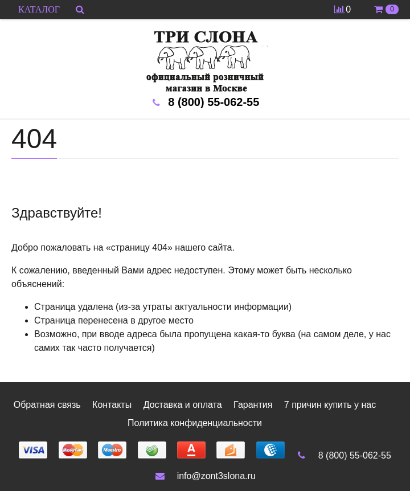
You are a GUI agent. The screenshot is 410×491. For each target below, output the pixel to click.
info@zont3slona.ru (205, 476)
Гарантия (252, 405)
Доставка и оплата (183, 405)
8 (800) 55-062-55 (343, 455)
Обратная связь (47, 405)
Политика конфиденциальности (195, 423)
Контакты (112, 405)
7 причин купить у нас (330, 405)
